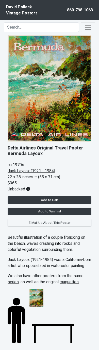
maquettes (69, 282)
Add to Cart (49, 200)
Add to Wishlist (49, 211)
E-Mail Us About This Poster (50, 222)
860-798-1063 (80, 10)
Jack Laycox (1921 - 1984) (31, 171)
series (13, 282)
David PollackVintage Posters (22, 10)
